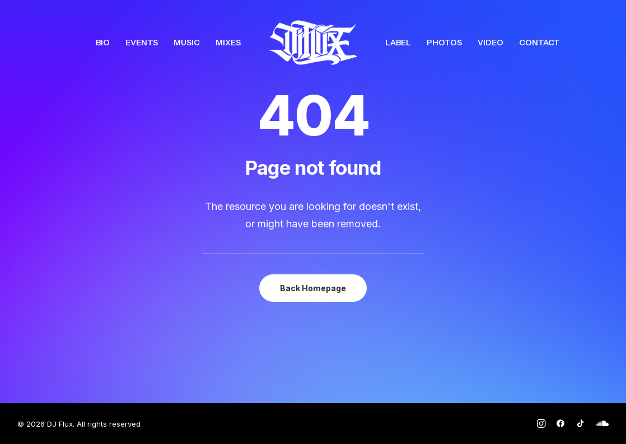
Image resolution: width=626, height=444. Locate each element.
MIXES (228, 43)
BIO (103, 43)
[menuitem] (103, 42)
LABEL (398, 43)
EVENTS (141, 43)
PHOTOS (444, 43)
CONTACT (539, 43)
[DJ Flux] (313, 42)
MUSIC (187, 43)
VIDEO (490, 43)
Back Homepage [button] (313, 288)
